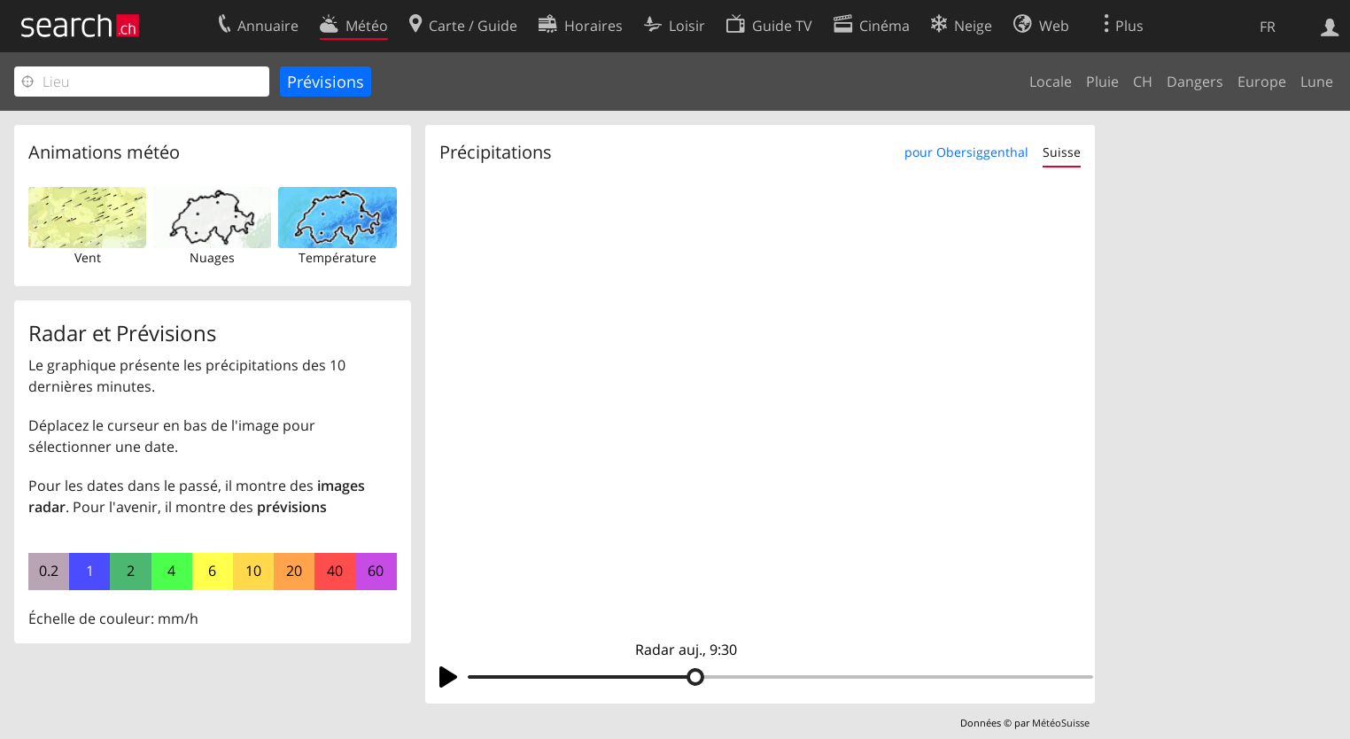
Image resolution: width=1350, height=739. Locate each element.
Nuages (212, 257)
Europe (1262, 81)
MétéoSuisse (1061, 722)
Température (337, 257)
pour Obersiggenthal (966, 152)
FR (1268, 26)
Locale (1050, 81)
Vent (87, 257)
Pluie (1102, 81)
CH (1142, 81)
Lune (1316, 81)
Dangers (1195, 81)
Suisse (1062, 152)
